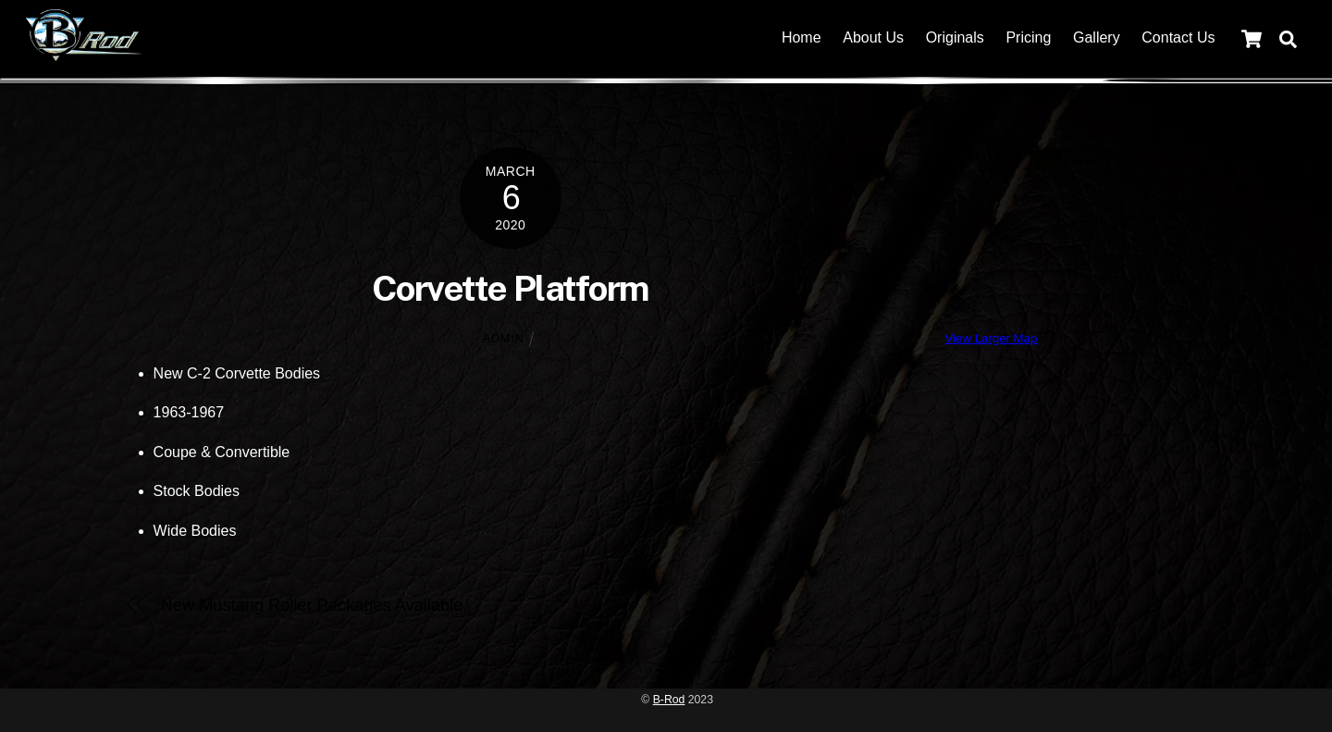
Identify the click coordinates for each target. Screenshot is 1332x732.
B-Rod (669, 699)
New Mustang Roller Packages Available (311, 604)
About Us (873, 37)
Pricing (1028, 37)
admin (503, 338)
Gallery (1096, 37)
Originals (955, 37)
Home (801, 37)
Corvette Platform (510, 288)
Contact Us (1178, 37)
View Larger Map (991, 338)
